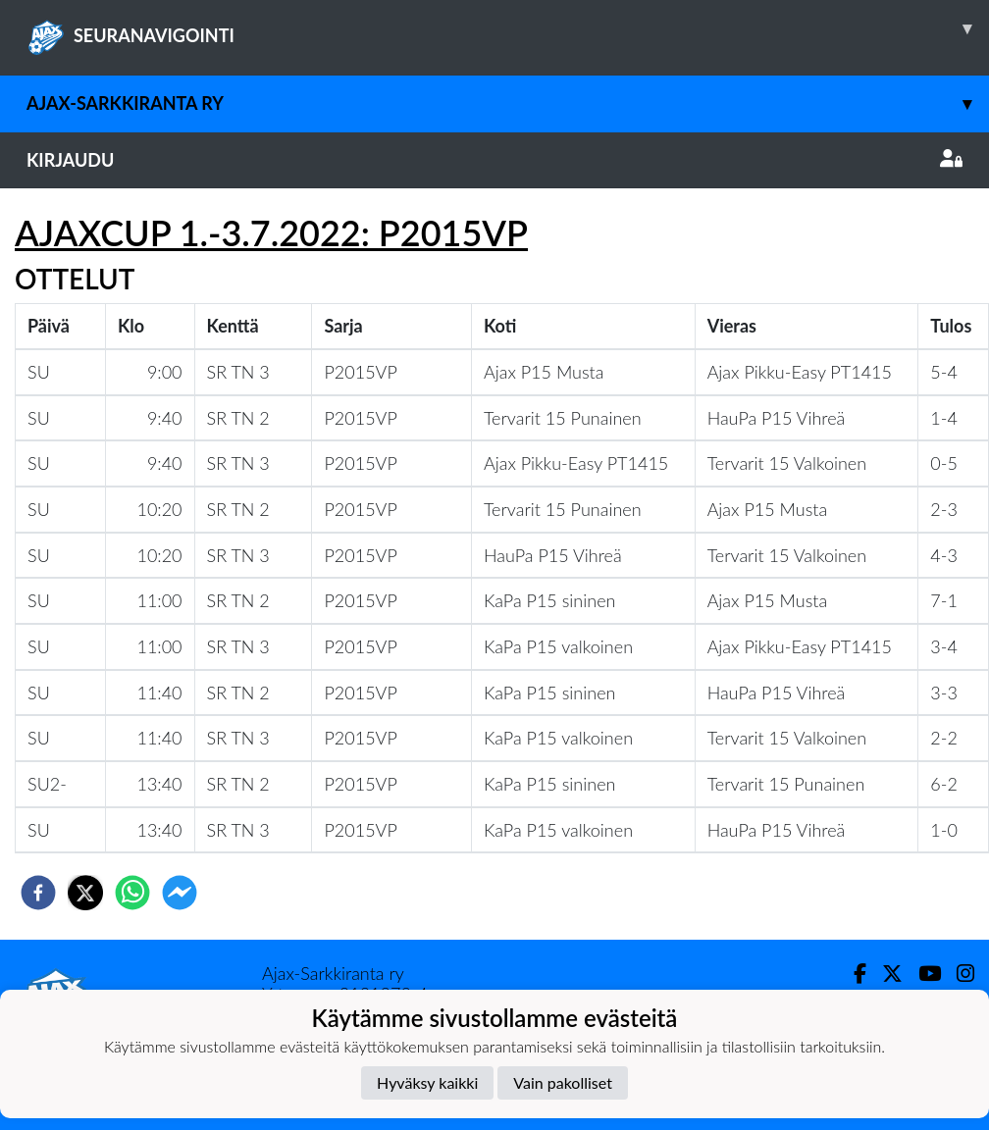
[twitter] (85, 892)
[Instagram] (957, 973)
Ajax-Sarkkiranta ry (507, 103)
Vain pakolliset (562, 1082)
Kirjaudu (494, 160)
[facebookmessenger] (179, 892)
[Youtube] (922, 973)
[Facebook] (852, 973)
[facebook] (38, 892)
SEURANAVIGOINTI (507, 28)
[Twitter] (884, 973)
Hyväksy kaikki (427, 1082)
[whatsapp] (132, 892)
